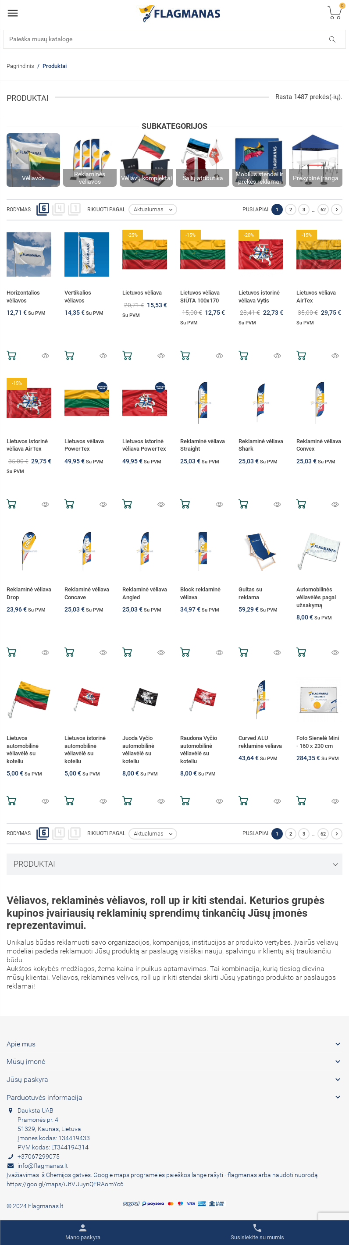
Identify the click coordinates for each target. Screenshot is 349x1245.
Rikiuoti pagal (106, 209)
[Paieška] (174, 39)
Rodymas (19, 209)
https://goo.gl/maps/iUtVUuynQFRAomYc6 (65, 1184)
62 (323, 209)
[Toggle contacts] (257, 1232)
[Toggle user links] (82, 1232)
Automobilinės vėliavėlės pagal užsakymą (316, 597)
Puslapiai (255, 209)
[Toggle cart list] (335, 13)
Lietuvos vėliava (142, 292)
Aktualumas (155, 209)
